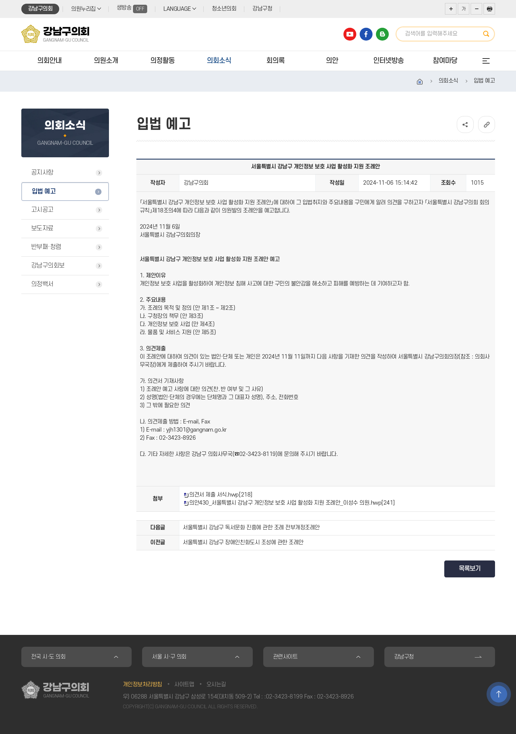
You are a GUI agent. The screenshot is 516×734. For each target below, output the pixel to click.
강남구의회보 (48, 265)
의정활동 (162, 61)
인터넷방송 (388, 61)
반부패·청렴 (46, 247)
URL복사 (486, 124)
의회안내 (49, 61)
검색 (488, 34)
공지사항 (42, 172)
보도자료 (42, 228)
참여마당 (445, 61)
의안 (332, 61)
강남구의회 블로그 (382, 34)
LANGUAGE (176, 9)
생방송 (132, 9)
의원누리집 (83, 9)
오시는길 (216, 685)
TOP (498, 694)
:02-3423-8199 (283, 697)
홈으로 (420, 82)
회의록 (275, 61)
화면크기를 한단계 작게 (476, 9)
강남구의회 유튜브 (349, 34)
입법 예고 (44, 191)
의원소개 (106, 61)
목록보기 (469, 568)
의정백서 (42, 284)
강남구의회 (40, 9)
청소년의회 (224, 9)
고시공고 (42, 209)
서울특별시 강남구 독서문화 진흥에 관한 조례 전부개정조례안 (251, 528)
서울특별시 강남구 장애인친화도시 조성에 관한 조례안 (243, 543)
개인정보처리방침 (142, 685)
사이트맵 (184, 685)
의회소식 (219, 61)
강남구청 (262, 9)
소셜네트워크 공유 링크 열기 (465, 124)
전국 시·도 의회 (48, 657)
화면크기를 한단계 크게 (450, 9)
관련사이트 (285, 657)
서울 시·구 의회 (169, 657)
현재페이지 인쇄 (489, 9)
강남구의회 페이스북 (366, 34)
